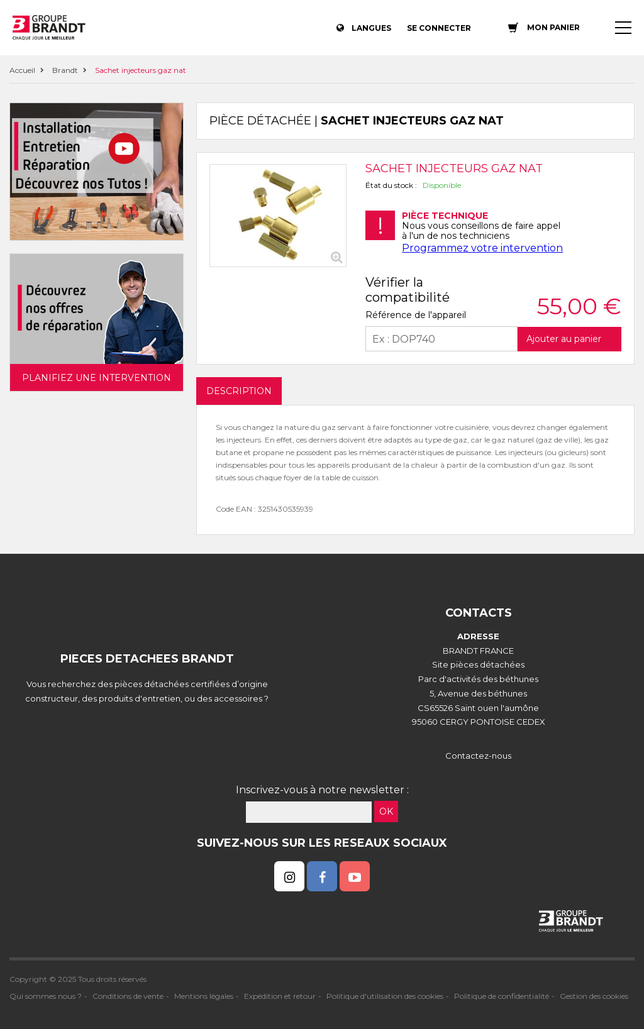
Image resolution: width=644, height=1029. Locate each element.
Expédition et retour (280, 996)
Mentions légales (203, 996)
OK (386, 811)
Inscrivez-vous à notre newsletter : (322, 790)
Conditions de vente (128, 996)
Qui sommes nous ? (45, 996)
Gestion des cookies (594, 996)
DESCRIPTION (239, 391)
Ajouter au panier (563, 338)
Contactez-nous (478, 756)
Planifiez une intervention (96, 377)
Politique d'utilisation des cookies (384, 996)
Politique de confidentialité (501, 996)
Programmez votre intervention (482, 248)
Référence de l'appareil (415, 315)
